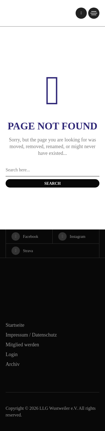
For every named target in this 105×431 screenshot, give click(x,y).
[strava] (52, 251)
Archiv (13, 364)
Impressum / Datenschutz (31, 335)
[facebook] (29, 236)
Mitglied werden (22, 344)
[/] (81, 13)
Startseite (15, 325)
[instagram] (76, 236)
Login (12, 354)
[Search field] (52, 170)
